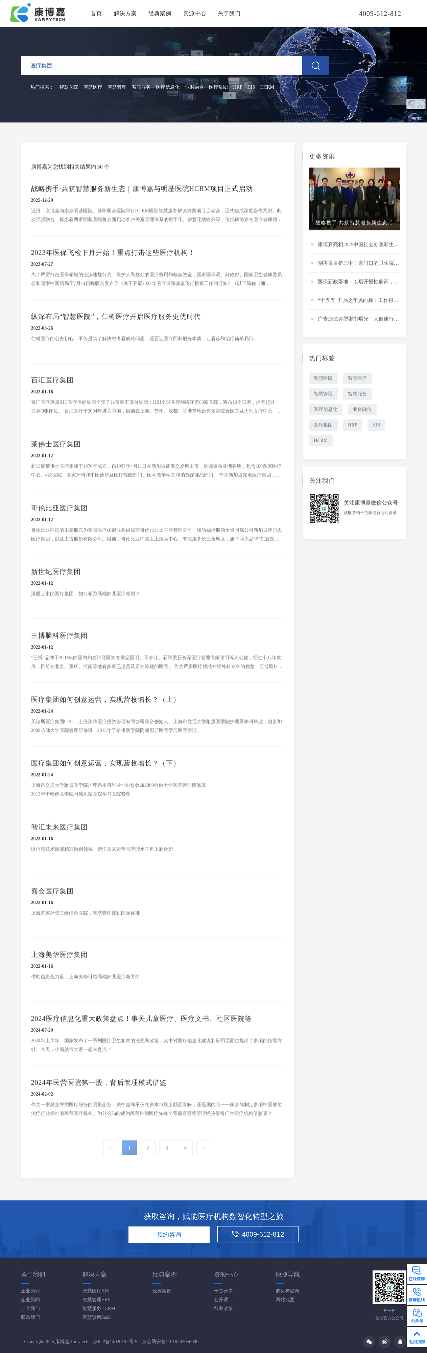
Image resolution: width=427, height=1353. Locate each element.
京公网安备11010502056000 (170, 1341)
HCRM (267, 87)
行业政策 (223, 1308)
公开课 (221, 1299)
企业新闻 (30, 1299)
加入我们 (30, 1308)
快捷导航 (288, 1274)
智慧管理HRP (96, 1299)
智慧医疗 (93, 87)
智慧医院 (68, 87)
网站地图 (285, 1299)
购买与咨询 (287, 1290)
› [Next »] (204, 1149)
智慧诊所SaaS (96, 1317)
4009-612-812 (258, 1234)
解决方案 (125, 13)
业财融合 (194, 87)
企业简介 (30, 1290)
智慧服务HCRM (98, 1308)
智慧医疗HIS (95, 1290)
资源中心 (194, 13)
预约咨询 (169, 1234)
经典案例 (159, 13)
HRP (237, 87)
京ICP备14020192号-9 (115, 1341)
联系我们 (30, 1317)
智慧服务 (141, 87)
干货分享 (223, 1290)
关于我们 (229, 13)
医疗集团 (218, 87)
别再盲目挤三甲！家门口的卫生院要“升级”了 (368, 264)
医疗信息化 (168, 87)
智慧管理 (117, 87)
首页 (96, 13)
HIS (251, 87)
